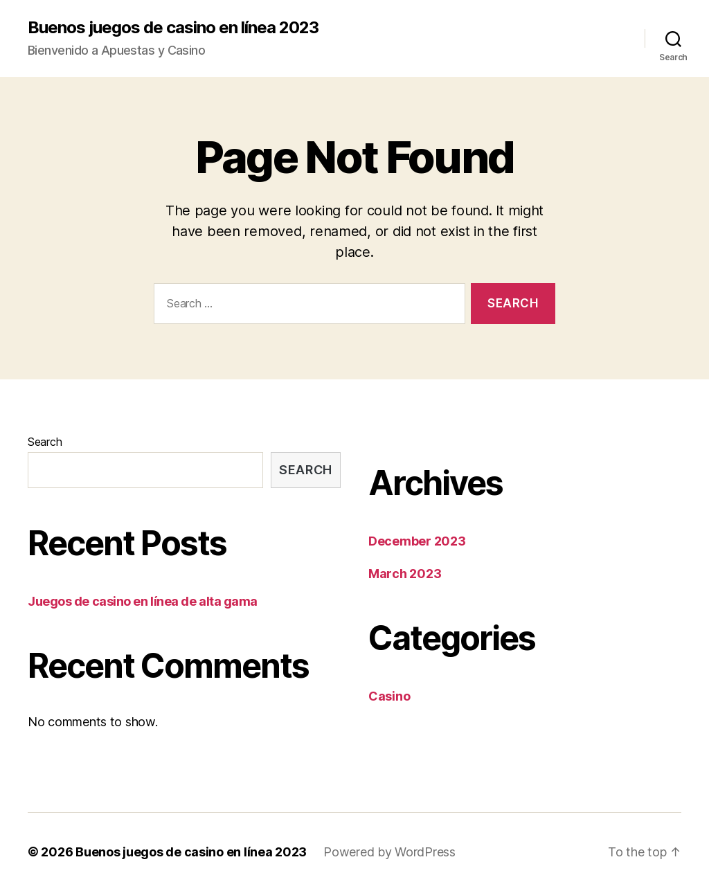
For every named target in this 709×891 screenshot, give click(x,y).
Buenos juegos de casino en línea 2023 (173, 27)
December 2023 (417, 541)
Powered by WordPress (389, 852)
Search (45, 442)
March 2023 (404, 573)
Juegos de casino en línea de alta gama (143, 601)
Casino (389, 696)
